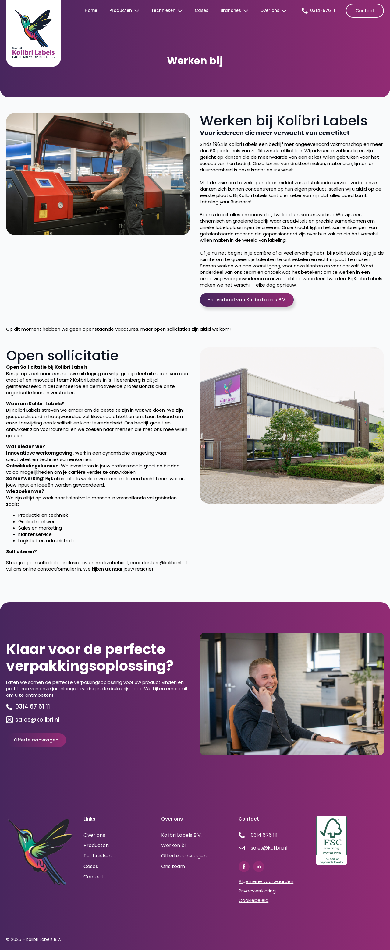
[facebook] (244, 866)
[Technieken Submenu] (182, 10)
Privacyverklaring (257, 891)
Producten (120, 10)
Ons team (173, 866)
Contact (93, 877)
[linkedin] (258, 866)
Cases (201, 10)
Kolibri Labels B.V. (181, 835)
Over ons (269, 10)
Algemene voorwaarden (266, 881)
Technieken (163, 10)
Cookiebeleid (253, 900)
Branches (231, 10)
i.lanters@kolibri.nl (161, 562)
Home (91, 10)
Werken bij (173, 845)
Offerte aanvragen (184, 856)
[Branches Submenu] (247, 10)
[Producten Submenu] (138, 10)
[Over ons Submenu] (285, 10)
